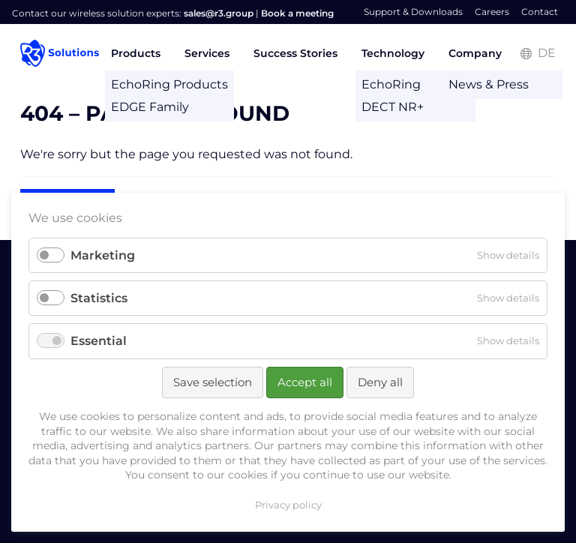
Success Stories (296, 53)
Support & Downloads (413, 11)
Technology (393, 53)
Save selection (212, 382)
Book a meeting (297, 13)
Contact (539, 11)
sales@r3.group (219, 13)
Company (475, 53)
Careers (492, 11)
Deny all (380, 382)
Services (207, 53)
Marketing (102, 255)
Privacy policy (288, 505)
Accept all (305, 382)
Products (135, 53)
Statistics (99, 298)
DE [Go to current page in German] (547, 53)
